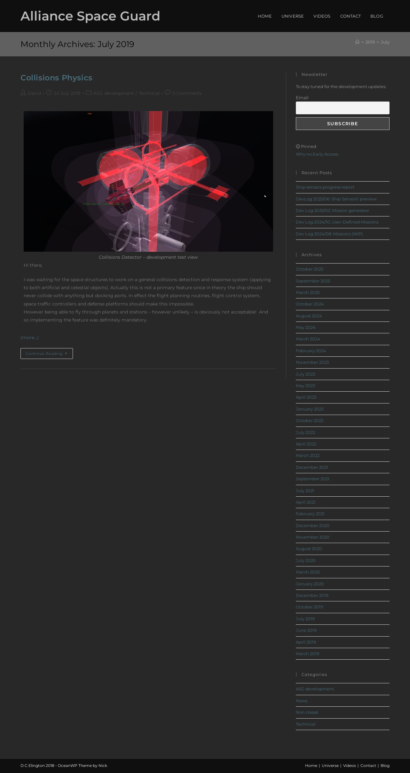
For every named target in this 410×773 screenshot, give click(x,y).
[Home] (357, 42)
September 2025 (313, 280)
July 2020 (306, 560)
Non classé (307, 712)
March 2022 (307, 455)
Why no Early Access (317, 154)
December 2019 (312, 595)
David (34, 93)
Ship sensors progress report (325, 187)
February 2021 (310, 513)
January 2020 (310, 583)
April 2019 (306, 642)
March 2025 (307, 292)
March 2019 (307, 653)
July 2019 (305, 618)
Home (311, 765)
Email (302, 98)
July (385, 42)
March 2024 (308, 338)
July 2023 (305, 374)
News (301, 700)
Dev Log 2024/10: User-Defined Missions (337, 221)
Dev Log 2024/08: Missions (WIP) (329, 233)
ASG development (113, 93)
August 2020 (309, 548)
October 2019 (309, 606)
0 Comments (187, 93)
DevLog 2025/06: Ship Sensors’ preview (336, 198)
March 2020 (308, 571)
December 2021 (312, 467)
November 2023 (312, 362)
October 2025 (309, 269)
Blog (385, 765)
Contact (368, 765)
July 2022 (305, 432)
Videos (349, 765)
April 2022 (306, 443)
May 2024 (306, 327)
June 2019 (306, 630)
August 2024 (309, 315)
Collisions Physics (56, 77)
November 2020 (312, 537)
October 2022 (309, 420)
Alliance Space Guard (90, 16)
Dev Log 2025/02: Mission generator (332, 210)
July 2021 (305, 490)
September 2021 (312, 478)
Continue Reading (49, 352)
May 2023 (305, 385)
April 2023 (306, 397)
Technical (149, 93)
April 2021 (306, 502)
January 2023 (309, 408)
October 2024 (310, 303)
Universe (330, 765)
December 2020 (312, 525)
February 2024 (311, 350)
